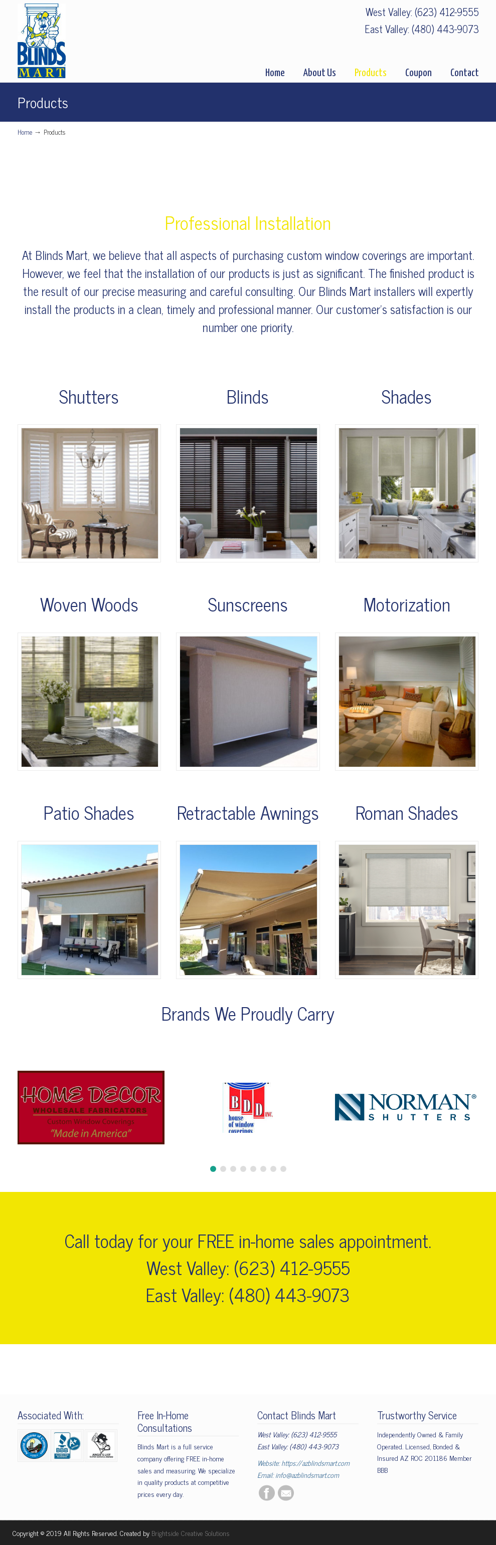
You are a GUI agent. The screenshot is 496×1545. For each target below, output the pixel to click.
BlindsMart (42, 40)
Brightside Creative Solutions (190, 1532)
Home (25, 132)
